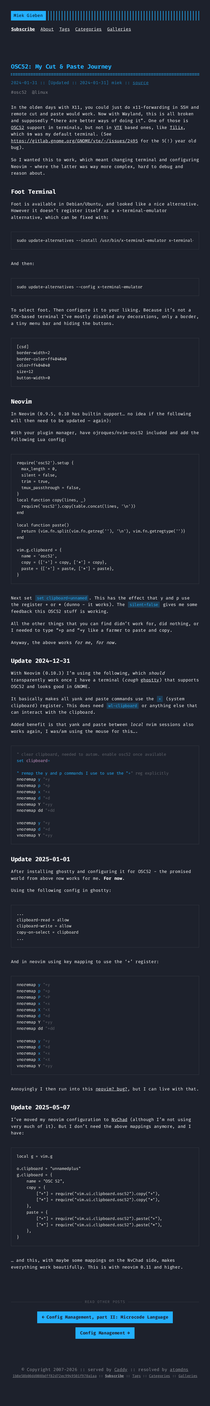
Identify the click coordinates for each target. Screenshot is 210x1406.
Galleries (119, 29)
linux (41, 92)
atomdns (179, 1369)
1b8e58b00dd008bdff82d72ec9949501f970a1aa (55, 1375)
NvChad (119, 1119)
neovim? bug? (111, 1089)
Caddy (120, 1369)
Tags (64, 29)
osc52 (20, 92)
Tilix (176, 127)
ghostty (150, 680)
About (47, 29)
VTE (118, 127)
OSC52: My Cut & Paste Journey (61, 66)
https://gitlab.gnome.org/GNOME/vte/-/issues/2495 (74, 141)
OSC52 (17, 127)
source (140, 83)
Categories (88, 29)
